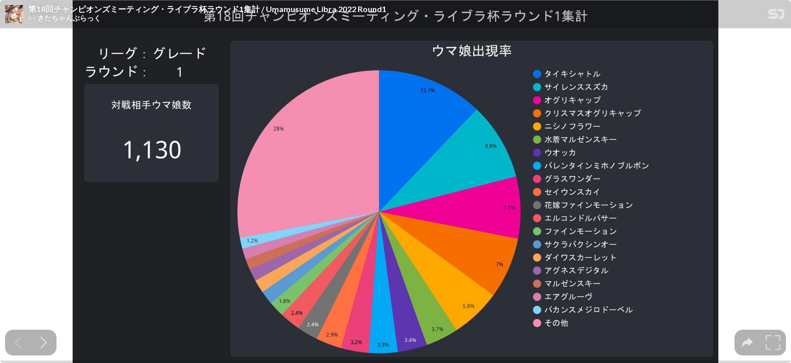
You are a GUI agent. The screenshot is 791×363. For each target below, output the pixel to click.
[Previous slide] (18, 342)
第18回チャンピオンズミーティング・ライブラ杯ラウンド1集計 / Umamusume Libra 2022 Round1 (207, 9)
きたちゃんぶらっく (69, 18)
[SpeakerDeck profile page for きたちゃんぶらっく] (14, 14)
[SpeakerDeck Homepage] (776, 16)
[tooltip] (747, 342)
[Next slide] (43, 342)
